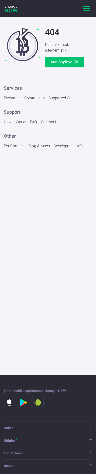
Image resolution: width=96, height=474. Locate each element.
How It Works (15, 122)
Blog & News (39, 146)
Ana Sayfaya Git (65, 62)
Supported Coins (63, 98)
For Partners (14, 146)
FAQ (33, 122)
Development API (68, 146)
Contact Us (50, 122)
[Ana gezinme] (86, 8)
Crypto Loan (34, 98)
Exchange (12, 98)
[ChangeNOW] (11, 8)
